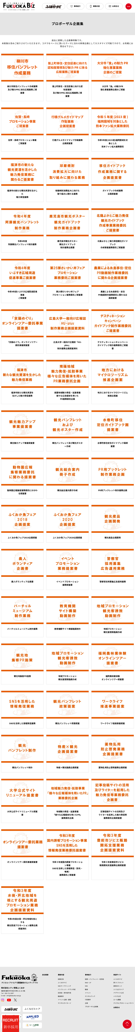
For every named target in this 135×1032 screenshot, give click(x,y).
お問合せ (116, 1007)
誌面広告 (61, 979)
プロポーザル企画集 (91, 1007)
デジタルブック (90, 996)
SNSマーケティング (64, 986)
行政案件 (88, 1000)
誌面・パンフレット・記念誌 (94, 979)
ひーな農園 (117, 1000)
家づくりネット (118, 983)
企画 (86, 1003)
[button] (53, 6)
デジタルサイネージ (64, 1003)
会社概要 (45, 975)
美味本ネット (117, 986)
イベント (88, 993)
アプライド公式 (118, 993)
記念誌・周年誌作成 (64, 993)
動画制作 (61, 996)
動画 (86, 989)
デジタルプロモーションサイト (123, 1003)
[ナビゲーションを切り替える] (128, 6)
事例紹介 (88, 975)
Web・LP (88, 983)
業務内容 (61, 975)
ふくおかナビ (62, 983)
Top (127, 1024)
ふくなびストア (32, 1009)
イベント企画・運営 (64, 1000)
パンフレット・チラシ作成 (66, 989)
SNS (86, 986)
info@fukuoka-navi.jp (14, 996)
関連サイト (117, 975)
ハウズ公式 (117, 996)
